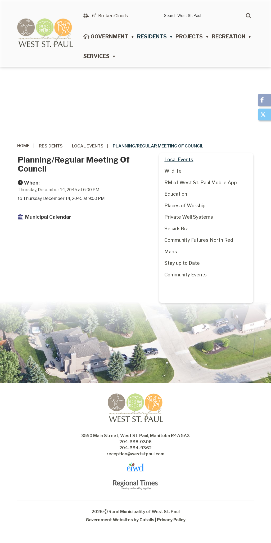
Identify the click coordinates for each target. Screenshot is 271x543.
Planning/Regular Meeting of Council (158, 146)
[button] (248, 16)
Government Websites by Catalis (120, 529)
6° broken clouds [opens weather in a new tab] (110, 15)
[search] (204, 15)
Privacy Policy (171, 529)
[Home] (86, 38)
